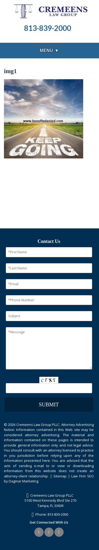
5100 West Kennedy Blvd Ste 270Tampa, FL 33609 (50, 503)
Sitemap (60, 476)
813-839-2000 (58, 514)
